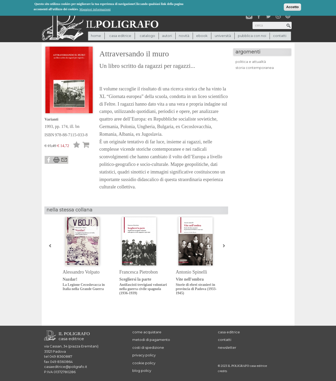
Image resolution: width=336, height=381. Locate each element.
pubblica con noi (252, 36)
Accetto (292, 7)
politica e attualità (250, 61)
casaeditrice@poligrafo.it (65, 366)
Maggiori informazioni (95, 9)
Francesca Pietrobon (138, 272)
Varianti (52, 119)
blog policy (141, 370)
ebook (202, 36)
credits (222, 371)
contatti (279, 36)
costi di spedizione (148, 347)
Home (96, 36)
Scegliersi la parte (143, 286)
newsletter (227, 347)
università (223, 36)
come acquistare (146, 332)
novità (184, 36)
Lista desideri (77, 145)
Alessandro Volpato (81, 272)
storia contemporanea (254, 68)
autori (167, 36)
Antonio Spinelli (191, 272)
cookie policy (143, 363)
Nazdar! (87, 284)
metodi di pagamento (151, 340)
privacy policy (144, 355)
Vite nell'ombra (200, 286)
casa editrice (229, 332)
